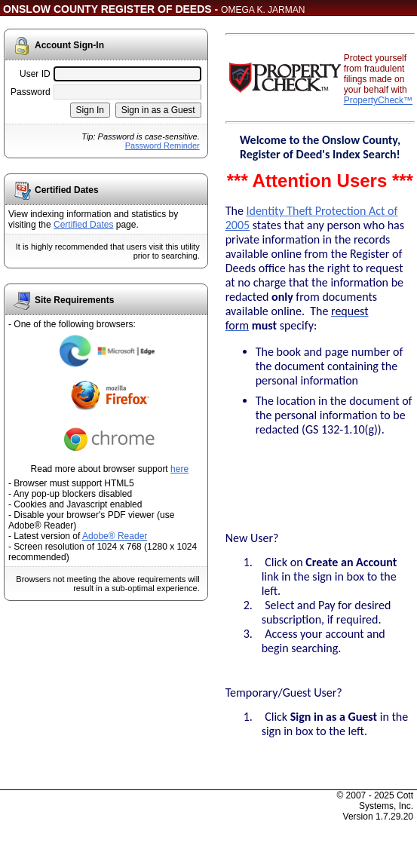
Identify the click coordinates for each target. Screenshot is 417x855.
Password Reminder (162, 145)
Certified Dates (83, 224)
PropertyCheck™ (378, 100)
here (179, 469)
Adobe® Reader (114, 536)
